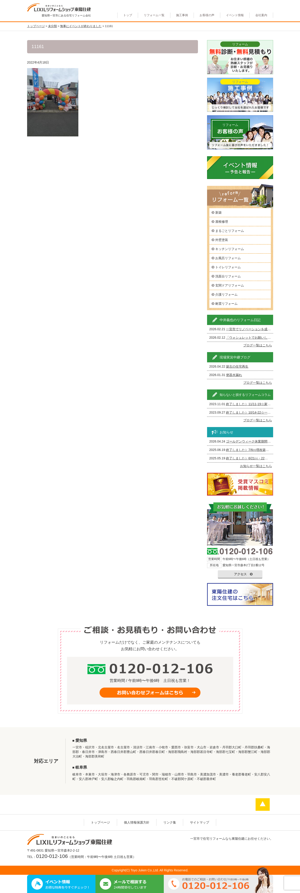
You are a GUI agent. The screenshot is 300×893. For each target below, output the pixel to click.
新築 (218, 212)
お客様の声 (207, 15)
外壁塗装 (221, 240)
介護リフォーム (226, 294)
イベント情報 (235, 15)
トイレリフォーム (228, 267)
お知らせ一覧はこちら (256, 466)
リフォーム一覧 (154, 15)
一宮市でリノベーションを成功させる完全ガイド (261, 329)
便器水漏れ (234, 375)
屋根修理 (221, 221)
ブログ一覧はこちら (257, 345)
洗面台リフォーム (228, 276)
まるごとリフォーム (229, 231)
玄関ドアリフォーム (229, 285)
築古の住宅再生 (237, 366)
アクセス (243, 574)
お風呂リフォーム (228, 258)
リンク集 (169, 822)
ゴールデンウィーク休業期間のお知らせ (254, 441)
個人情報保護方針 (136, 822)
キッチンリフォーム (229, 249)
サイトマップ (199, 822)
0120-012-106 (52, 856)
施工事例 (182, 15)
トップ (127, 15)
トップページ (100, 822)
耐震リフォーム (226, 303)
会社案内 (261, 15)
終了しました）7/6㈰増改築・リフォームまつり (260, 450)
